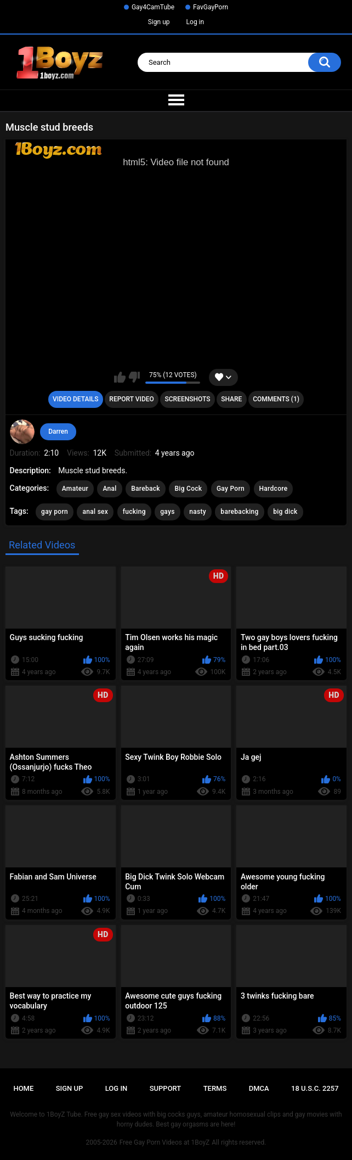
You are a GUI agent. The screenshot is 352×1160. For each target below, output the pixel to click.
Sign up (159, 22)
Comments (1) (276, 399)
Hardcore (273, 488)
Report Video (131, 399)
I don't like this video (134, 377)
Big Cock (188, 488)
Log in (195, 22)
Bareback (145, 488)
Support (165, 1088)
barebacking (239, 511)
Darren (58, 431)
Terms (215, 1088)
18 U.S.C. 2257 (315, 1088)
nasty (197, 511)
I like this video (120, 377)
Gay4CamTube (153, 7)
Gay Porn (231, 488)
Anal (109, 488)
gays (167, 511)
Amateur (75, 488)
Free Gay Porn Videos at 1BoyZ (164, 1142)
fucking (134, 511)
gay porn (54, 511)
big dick (285, 511)
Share (231, 399)
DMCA (259, 1088)
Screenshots (188, 399)
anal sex (95, 511)
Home (23, 1088)
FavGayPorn (210, 7)
